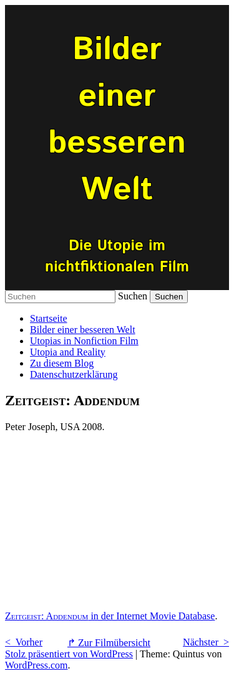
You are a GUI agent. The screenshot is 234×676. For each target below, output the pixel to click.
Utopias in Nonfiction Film (84, 341)
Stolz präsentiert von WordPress (69, 654)
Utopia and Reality (67, 352)
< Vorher (23, 642)
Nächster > (206, 642)
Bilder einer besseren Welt (82, 329)
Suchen (132, 296)
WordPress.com (36, 665)
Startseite (48, 318)
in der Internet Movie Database (110, 616)
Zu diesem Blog (62, 363)
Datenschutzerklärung (73, 374)
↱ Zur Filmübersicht (108, 642)
